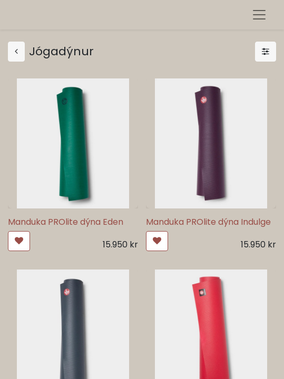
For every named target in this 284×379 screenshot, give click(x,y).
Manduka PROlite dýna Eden (65, 222)
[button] (19, 241)
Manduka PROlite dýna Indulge (208, 222)
